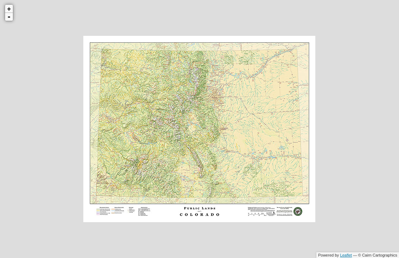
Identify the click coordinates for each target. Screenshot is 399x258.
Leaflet (346, 255)
